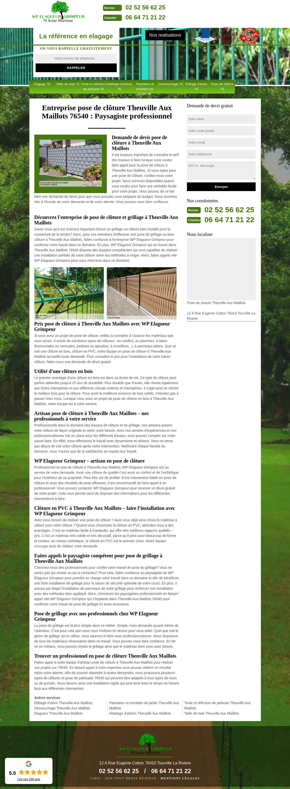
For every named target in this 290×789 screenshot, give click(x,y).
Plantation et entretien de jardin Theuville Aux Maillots (144, 705)
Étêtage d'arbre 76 (196, 86)
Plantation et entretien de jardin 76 (145, 88)
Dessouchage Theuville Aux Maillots (62, 708)
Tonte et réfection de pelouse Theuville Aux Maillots (217, 705)
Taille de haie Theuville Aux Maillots (211, 713)
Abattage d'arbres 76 (119, 86)
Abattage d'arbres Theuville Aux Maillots (140, 713)
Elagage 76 (42, 84)
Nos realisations (165, 35)
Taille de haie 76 (67, 84)
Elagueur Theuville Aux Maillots (58, 713)
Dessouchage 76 (170, 84)
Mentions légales (180, 780)
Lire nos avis (28, 779)
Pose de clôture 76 (222, 86)
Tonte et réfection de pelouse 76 (93, 86)
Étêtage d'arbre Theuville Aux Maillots (63, 703)
